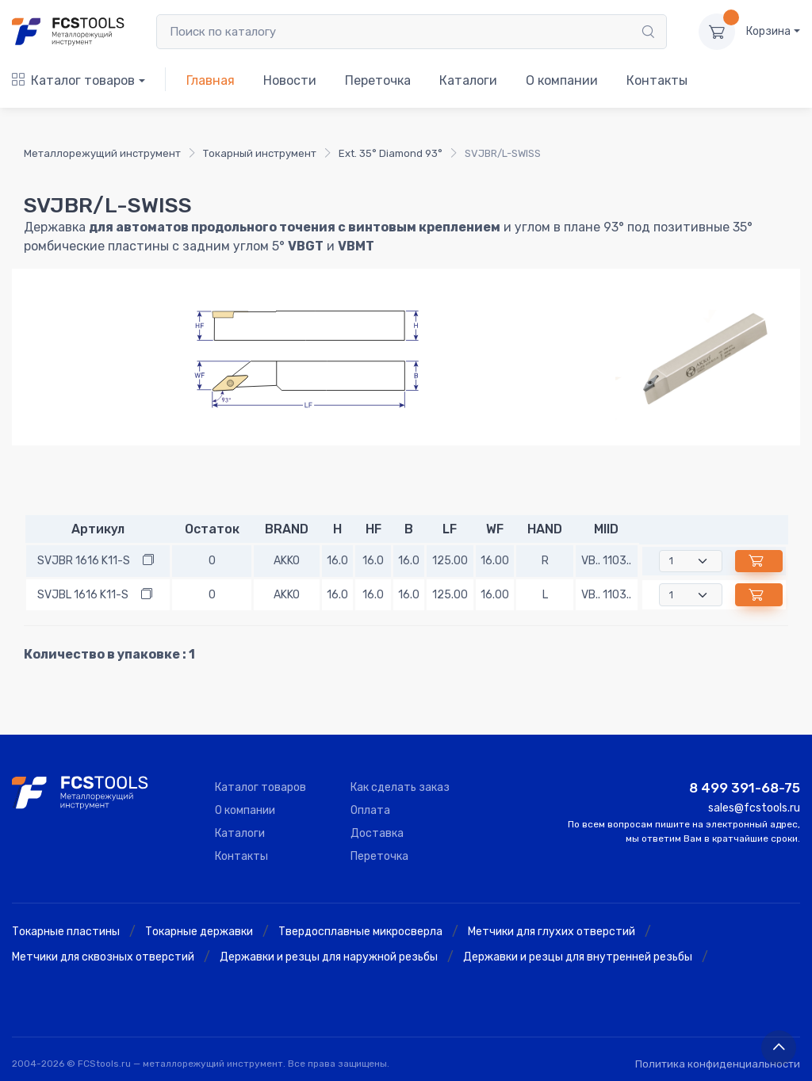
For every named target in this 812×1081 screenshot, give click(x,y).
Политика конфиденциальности (717, 1064)
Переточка (378, 80)
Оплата (370, 810)
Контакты (657, 80)
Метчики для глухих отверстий (551, 931)
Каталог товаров (73, 80)
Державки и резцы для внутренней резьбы (577, 957)
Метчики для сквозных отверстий (103, 957)
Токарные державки (199, 931)
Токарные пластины (66, 931)
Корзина (768, 31)
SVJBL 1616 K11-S (82, 595)
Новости (289, 80)
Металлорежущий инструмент (102, 153)
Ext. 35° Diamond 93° (390, 153)
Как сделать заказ (400, 787)
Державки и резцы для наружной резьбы (329, 957)
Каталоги (468, 80)
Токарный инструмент (259, 153)
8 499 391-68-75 (744, 788)
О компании (562, 80)
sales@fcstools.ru (754, 808)
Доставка (377, 833)
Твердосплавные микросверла (360, 931)
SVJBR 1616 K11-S (83, 560)
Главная (210, 80)
